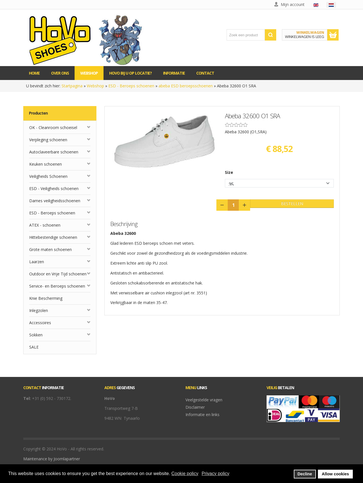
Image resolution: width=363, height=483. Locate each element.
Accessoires (40, 322)
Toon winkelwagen (333, 35)
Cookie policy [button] (184, 473)
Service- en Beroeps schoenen (57, 286)
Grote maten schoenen (50, 249)
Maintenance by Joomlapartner (51, 458)
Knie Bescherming (45, 298)
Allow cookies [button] (335, 474)
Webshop (95, 85)
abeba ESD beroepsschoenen (186, 85)
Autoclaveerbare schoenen (53, 152)
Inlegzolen (38, 310)
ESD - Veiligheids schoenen (54, 188)
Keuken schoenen (45, 164)
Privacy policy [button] (215, 473)
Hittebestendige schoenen (53, 237)
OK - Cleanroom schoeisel (53, 127)
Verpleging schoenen (48, 139)
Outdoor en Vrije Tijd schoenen (57, 274)
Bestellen (292, 203)
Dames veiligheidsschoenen (54, 200)
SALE (34, 347)
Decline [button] (304, 474)
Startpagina (72, 85)
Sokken (36, 335)
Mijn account (293, 4)
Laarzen (36, 261)
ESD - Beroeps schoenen (131, 85)
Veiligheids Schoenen (48, 176)
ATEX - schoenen (44, 225)
